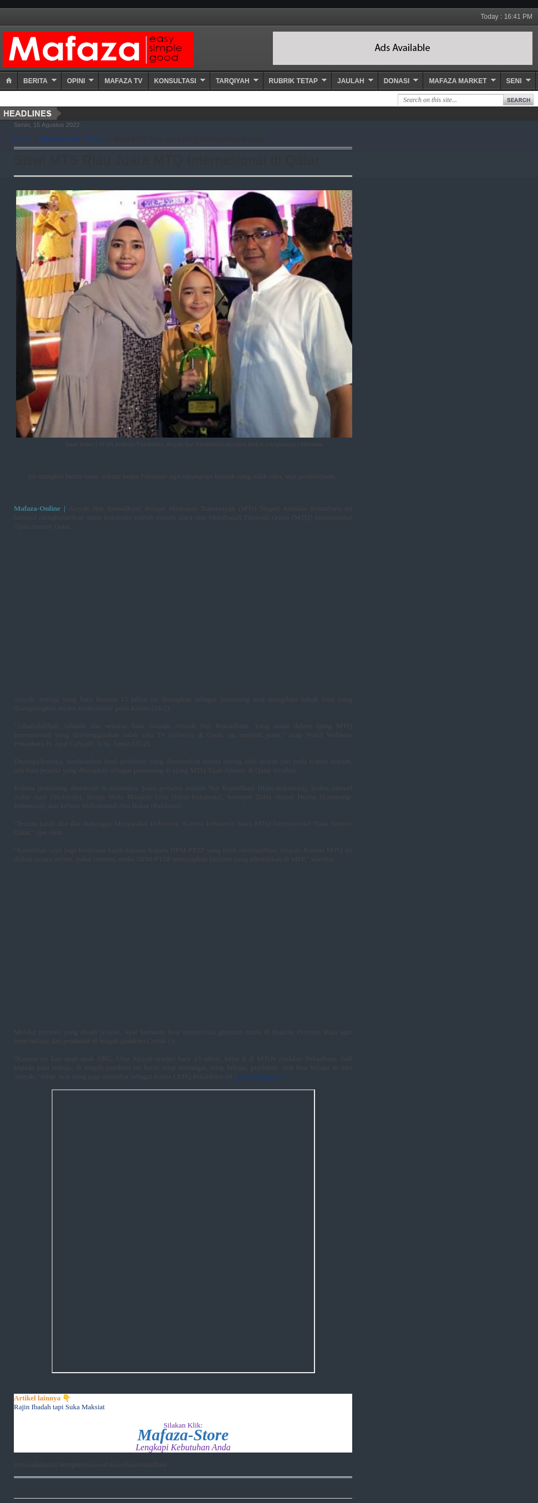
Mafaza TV (123, 81)
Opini (76, 81)
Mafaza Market (457, 81)
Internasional (59, 139)
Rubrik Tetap (293, 81)
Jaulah (350, 81)
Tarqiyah (233, 81)
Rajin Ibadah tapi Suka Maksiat (59, 1407)
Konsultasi (175, 81)
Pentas (95, 139)
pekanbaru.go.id (260, 1076)
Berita (35, 81)
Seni (514, 81)
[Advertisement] (183, 617)
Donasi (397, 81)
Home (23, 139)
